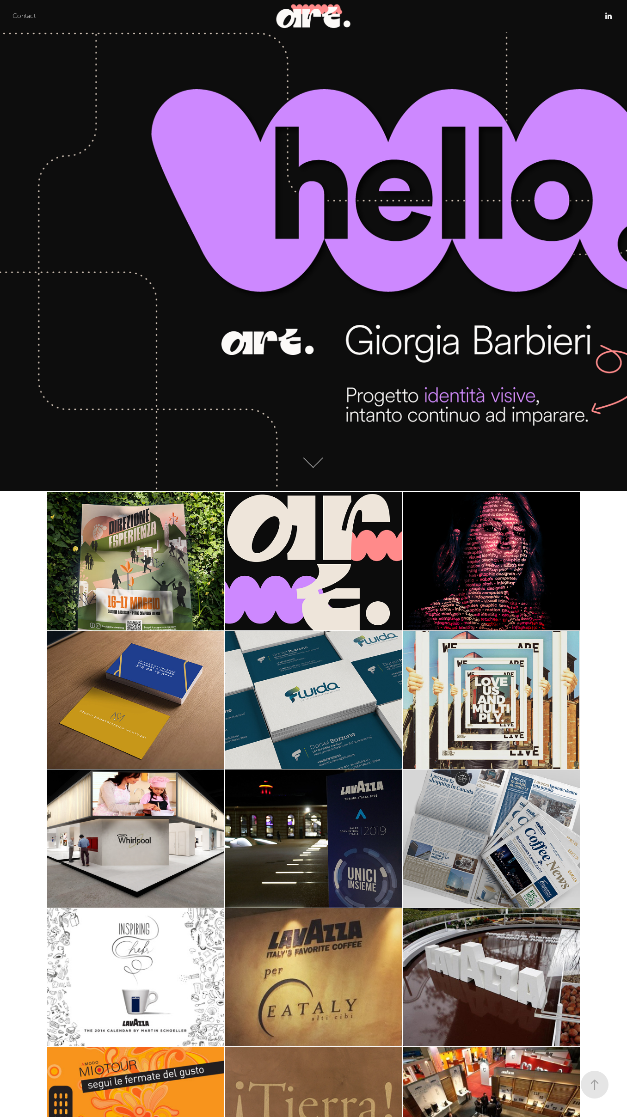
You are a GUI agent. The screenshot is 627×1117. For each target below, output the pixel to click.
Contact (24, 15)
